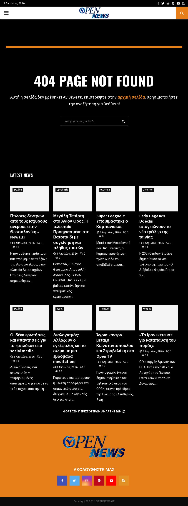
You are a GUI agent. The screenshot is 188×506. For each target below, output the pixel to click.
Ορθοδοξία (62, 190)
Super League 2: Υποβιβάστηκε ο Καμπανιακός (112, 221)
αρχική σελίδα (131, 97)
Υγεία (60, 309)
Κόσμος (147, 309)
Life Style (148, 190)
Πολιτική (104, 309)
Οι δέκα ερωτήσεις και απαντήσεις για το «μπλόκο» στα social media (28, 343)
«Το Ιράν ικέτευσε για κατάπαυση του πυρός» (157, 340)
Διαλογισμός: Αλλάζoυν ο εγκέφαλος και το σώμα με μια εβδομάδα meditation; (69, 348)
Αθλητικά (105, 190)
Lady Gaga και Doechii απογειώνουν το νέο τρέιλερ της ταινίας (155, 227)
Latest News (21, 175)
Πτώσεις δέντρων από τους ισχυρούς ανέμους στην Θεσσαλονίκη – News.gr (28, 227)
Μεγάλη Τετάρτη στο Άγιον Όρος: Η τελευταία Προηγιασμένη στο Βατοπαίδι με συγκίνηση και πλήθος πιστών (71, 232)
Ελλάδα (18, 190)
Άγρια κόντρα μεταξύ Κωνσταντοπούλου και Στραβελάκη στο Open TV (115, 346)
